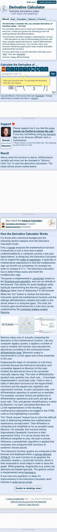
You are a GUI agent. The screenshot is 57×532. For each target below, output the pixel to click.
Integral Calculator (32, 220)
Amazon (5, 145)
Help (12, 19)
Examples (21, 19)
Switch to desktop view (28, 488)
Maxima (5, 312)
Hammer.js (30, 472)
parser (11, 247)
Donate (6, 140)
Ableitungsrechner (13, 227)
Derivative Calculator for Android (28, 502)
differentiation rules (11, 352)
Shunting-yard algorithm (18, 281)
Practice (42, 19)
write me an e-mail (22, 482)
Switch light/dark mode (48, 2)
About (5, 19)
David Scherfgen (15, 499)
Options (32, 19)
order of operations (30, 259)
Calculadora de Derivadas (16, 224)
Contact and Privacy (28, 505)
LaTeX (42, 287)
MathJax (5, 290)
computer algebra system (34, 309)
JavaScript (38, 278)
